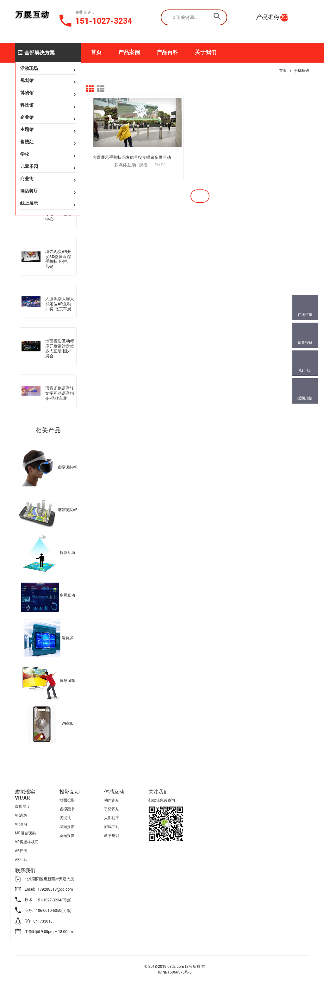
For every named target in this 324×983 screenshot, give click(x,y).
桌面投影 (67, 835)
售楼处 (27, 141)
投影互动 (67, 552)
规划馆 (27, 80)
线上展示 (29, 203)
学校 (24, 154)
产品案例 (129, 52)
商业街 (27, 178)
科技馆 (27, 105)
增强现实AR (68, 510)
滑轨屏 (67, 638)
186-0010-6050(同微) (54, 910)
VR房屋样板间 (27, 842)
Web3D (67, 723)
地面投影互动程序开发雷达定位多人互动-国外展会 (59, 348)
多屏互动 (67, 595)
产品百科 (167, 52)
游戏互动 (111, 827)
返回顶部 (305, 398)
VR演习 (21, 824)
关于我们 (205, 52)
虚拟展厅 (22, 806)
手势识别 (111, 809)
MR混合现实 (25, 833)
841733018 (43, 921)
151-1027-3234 (103, 21)
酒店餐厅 (29, 190)
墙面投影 (67, 827)
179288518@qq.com (55, 889)
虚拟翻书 (67, 809)
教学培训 (111, 835)
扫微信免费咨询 (161, 800)
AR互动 (21, 859)
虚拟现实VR (68, 467)
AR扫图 (21, 851)
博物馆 (27, 92)
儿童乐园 (29, 166)
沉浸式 (65, 818)
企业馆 (27, 117)
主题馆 (27, 129)
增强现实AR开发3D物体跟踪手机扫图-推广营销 (58, 259)
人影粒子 (111, 818)
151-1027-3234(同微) (54, 900)
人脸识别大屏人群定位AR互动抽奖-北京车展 (59, 303)
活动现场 (29, 68)
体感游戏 (67, 680)
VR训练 (21, 815)
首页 (96, 52)
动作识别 (111, 800)
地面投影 (67, 800)
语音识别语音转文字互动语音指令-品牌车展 (59, 393)
